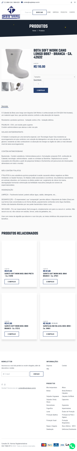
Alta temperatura (51, 387)
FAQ (47, 368)
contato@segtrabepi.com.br (30, 2)
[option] (16, 64)
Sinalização (49, 429)
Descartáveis (50, 405)
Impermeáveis (66, 408)
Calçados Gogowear (52, 396)
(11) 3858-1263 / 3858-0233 (11, 2)
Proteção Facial (51, 420)
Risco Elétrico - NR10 (68, 426)
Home (50, 12)
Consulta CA (5, 443)
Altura (64, 387)
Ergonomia (65, 405)
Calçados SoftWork (68, 396)
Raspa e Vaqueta (51, 426)
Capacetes (65, 399)
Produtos (64, 12)
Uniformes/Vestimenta (69, 429)
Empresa (56, 12)
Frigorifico (49, 408)
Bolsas (48, 390)
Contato (72, 12)
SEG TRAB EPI (6, 446)
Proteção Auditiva (52, 414)
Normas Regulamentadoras (18, 443)
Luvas (48, 411)
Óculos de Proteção (68, 411)
